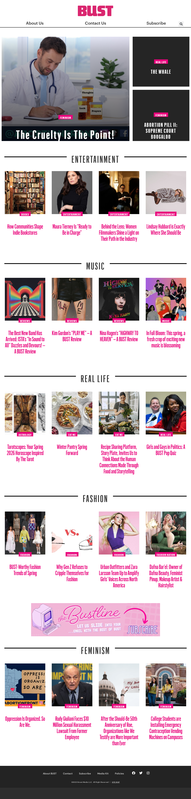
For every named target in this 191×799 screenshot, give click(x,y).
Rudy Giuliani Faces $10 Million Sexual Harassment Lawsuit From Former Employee (72, 726)
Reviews (25, 320)
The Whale (161, 70)
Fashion (95, 496)
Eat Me (72, 434)
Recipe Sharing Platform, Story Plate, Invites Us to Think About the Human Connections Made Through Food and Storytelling (118, 458)
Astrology (25, 434)
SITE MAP (116, 782)
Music (95, 264)
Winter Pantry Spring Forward (72, 448)
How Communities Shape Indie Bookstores (25, 228)
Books (25, 214)
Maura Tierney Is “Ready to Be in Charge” (72, 228)
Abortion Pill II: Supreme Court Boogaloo (161, 129)
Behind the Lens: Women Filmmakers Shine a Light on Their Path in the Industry (119, 231)
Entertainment (95, 157)
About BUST (50, 773)
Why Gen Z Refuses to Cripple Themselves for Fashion (72, 571)
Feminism (65, 117)
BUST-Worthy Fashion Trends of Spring (25, 568)
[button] (181, 24)
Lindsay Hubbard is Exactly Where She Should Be (166, 228)
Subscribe (85, 773)
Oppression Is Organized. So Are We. (25, 720)
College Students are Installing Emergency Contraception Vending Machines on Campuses (166, 726)
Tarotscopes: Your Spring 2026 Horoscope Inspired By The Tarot (25, 451)
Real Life (161, 61)
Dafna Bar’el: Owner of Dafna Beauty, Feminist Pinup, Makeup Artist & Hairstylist (165, 574)
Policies (119, 773)
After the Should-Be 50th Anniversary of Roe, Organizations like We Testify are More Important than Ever (119, 729)
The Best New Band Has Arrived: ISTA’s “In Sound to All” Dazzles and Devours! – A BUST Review (25, 341)
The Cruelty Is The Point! (66, 131)
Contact (68, 773)
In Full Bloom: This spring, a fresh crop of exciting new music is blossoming (165, 337)
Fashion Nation (166, 554)
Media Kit (102, 773)
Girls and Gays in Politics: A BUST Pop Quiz (166, 448)
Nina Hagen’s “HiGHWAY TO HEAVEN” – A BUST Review (119, 334)
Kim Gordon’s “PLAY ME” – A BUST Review (72, 334)
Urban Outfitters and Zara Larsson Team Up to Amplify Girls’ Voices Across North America (119, 574)
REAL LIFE (95, 376)
